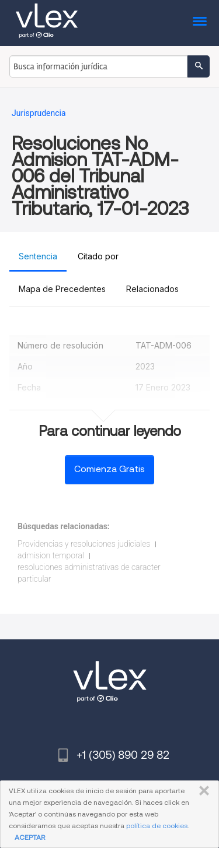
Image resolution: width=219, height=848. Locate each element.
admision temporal (51, 555)
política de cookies (156, 825)
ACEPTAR (30, 837)
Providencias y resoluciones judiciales (84, 543)
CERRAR (202, 791)
